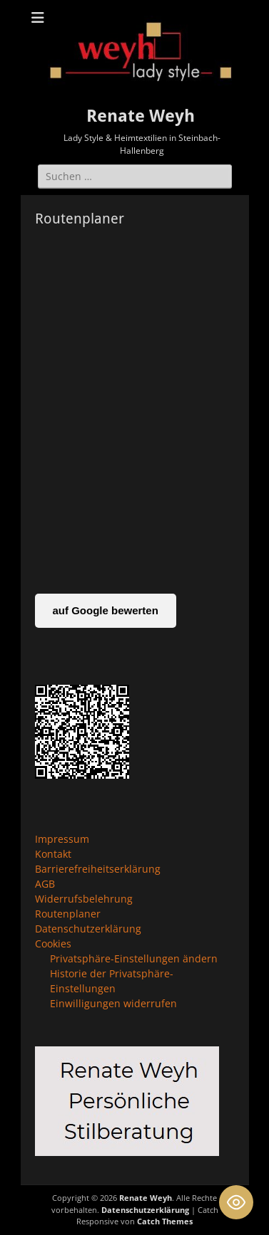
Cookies (53, 943)
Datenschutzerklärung (88, 928)
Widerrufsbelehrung (84, 898)
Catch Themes (165, 1221)
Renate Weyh (140, 116)
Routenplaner (68, 913)
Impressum (62, 839)
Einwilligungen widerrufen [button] (113, 1003)
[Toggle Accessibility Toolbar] (236, 1202)
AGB (45, 883)
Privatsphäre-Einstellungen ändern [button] (134, 958)
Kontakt (53, 854)
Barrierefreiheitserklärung (98, 869)
